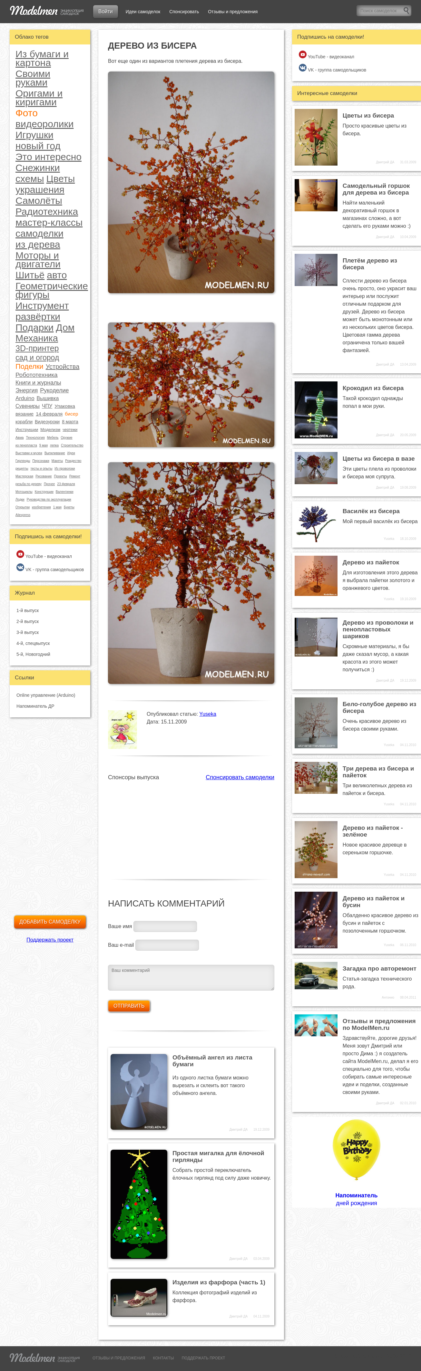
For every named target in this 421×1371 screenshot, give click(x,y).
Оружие (66, 437)
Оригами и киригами (39, 97)
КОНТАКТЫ (163, 1358)
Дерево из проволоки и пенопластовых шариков (378, 629)
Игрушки (34, 135)
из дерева (37, 244)
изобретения (41, 507)
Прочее (49, 484)
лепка (54, 445)
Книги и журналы (38, 382)
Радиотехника (46, 211)
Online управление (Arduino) (45, 695)
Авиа (19, 437)
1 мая (57, 507)
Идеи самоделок (143, 11)
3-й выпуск (27, 632)
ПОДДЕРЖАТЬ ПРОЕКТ (203, 1358)
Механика (36, 338)
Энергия (26, 390)
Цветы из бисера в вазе (379, 458)
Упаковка (64, 406)
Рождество (73, 461)
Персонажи (40, 461)
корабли (24, 421)
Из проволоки (64, 468)
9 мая (43, 445)
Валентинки (64, 492)
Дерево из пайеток (371, 562)
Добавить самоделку (50, 922)
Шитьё (29, 275)
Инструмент (42, 306)
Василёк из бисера (371, 511)
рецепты (21, 468)
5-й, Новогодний (33, 654)
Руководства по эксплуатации (49, 499)
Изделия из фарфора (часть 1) (218, 1282)
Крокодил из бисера (373, 388)
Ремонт (74, 476)
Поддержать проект (49, 940)
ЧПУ (47, 406)
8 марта (70, 421)
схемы (29, 179)
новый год (38, 146)
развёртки (37, 316)
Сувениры (27, 406)
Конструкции (44, 492)
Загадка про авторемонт (379, 968)
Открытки (22, 507)
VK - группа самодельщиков (50, 567)
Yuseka (207, 714)
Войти (105, 11)
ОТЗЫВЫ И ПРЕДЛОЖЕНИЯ (119, 1358)
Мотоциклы (24, 492)
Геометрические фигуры (51, 290)
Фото (26, 113)
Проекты (60, 476)
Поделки (29, 366)
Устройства (63, 366)
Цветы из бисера (368, 115)
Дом (65, 327)
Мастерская (24, 476)
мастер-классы (49, 222)
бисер (71, 414)
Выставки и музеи (28, 453)
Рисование (43, 476)
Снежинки (37, 168)
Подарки (34, 327)
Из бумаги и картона (42, 58)
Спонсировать (184, 11)
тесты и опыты (41, 468)
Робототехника (36, 374)
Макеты (57, 461)
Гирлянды (22, 461)
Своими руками (32, 78)
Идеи (71, 453)
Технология (35, 437)
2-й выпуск (27, 621)
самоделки (39, 233)
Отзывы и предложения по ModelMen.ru (379, 1024)
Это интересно (48, 157)
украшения (39, 190)
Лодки (19, 499)
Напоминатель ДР (35, 706)
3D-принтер (37, 348)
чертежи (70, 429)
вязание (24, 414)
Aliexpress (22, 515)
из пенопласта (26, 445)
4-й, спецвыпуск (33, 643)
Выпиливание (54, 453)
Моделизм (50, 429)
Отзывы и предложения (233, 11)
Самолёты (38, 201)
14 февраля (49, 414)
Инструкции (26, 429)
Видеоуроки (47, 421)
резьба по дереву (28, 484)
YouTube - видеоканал (44, 554)
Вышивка (48, 398)
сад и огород (37, 358)
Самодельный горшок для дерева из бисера (376, 189)
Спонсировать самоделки (240, 777)
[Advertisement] (191, 826)
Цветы (60, 179)
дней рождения (356, 1161)
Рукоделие (54, 390)
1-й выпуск (27, 610)
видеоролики (44, 124)
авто (57, 275)
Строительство (72, 445)
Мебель (53, 437)
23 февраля (66, 484)
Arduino (24, 398)
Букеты (69, 507)
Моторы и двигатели (38, 259)
